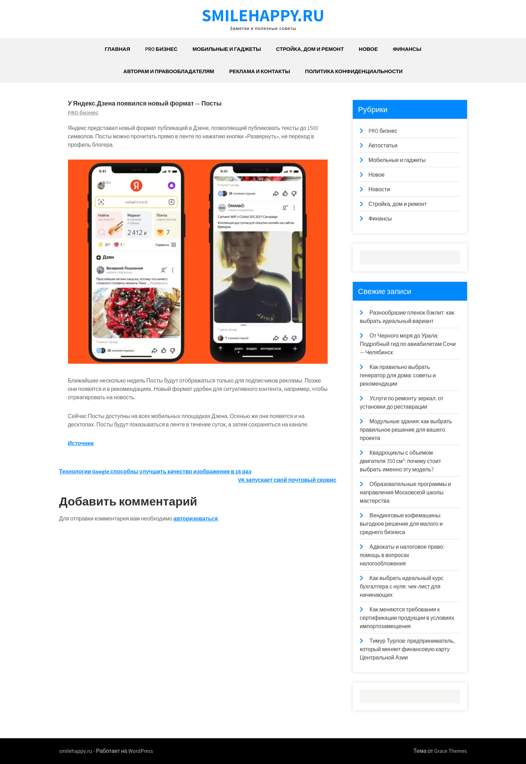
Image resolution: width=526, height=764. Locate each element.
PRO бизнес (161, 49)
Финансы (407, 49)
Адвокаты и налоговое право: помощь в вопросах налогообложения (402, 555)
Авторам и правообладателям (168, 71)
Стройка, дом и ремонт (310, 49)
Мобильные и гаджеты (226, 49)
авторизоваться (196, 518)
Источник (81, 443)
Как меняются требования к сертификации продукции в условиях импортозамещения (407, 618)
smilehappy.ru (262, 14)
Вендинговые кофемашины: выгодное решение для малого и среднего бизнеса (401, 524)
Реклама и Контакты (259, 71)
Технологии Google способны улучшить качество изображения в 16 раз (155, 471)
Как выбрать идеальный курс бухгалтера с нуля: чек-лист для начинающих (401, 586)
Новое (368, 49)
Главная (117, 49)
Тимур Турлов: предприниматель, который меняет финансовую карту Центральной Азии (407, 649)
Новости (379, 189)
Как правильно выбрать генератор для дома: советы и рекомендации (398, 375)
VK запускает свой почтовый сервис (287, 480)
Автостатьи (382, 145)
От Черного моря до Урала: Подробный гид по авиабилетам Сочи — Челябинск (408, 344)
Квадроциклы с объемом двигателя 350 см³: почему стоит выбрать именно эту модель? (400, 461)
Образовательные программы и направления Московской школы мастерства (405, 492)
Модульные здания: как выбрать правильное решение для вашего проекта (406, 430)
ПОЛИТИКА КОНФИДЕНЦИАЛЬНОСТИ (354, 71)
